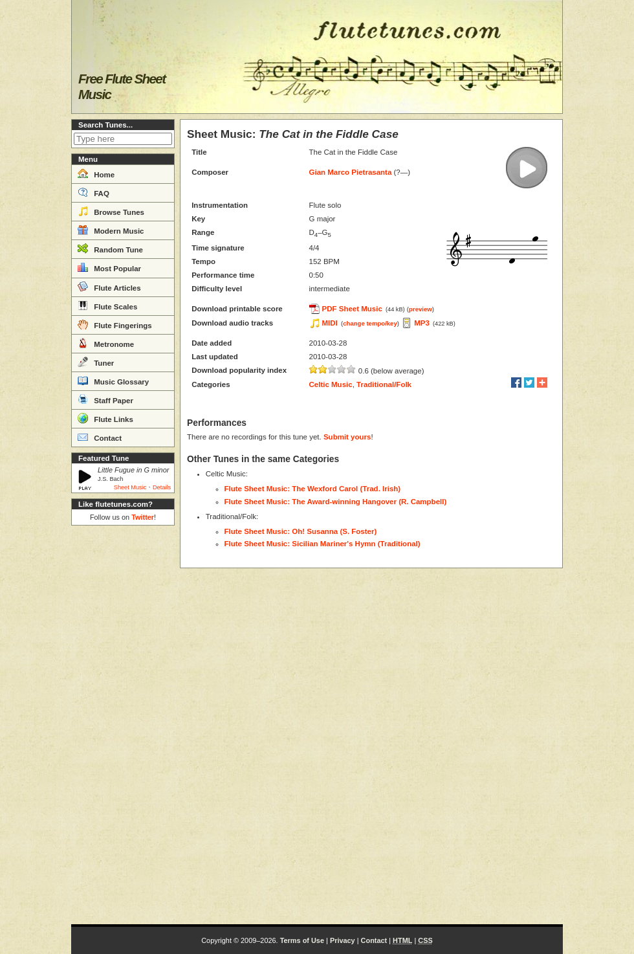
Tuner (96, 362)
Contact (100, 437)
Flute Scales (107, 305)
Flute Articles (109, 287)
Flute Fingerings (115, 324)
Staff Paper (105, 399)
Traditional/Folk (383, 384)
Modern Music (111, 230)
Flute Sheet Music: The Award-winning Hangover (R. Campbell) (335, 501)
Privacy (342, 940)
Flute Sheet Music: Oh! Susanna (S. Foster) (300, 531)
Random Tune (110, 248)
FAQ (93, 192)
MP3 (422, 323)
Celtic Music (331, 384)
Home (96, 173)
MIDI (330, 323)
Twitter (142, 517)
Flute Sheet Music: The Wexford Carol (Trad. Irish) (312, 489)
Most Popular (109, 267)
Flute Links (105, 418)
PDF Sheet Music (352, 309)
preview (420, 309)
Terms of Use (302, 940)
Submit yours (347, 437)
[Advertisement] (123, 725)
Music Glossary (113, 380)
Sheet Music (130, 487)
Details (162, 487)
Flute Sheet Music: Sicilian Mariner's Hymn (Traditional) (322, 544)
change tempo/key (370, 323)
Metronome (106, 343)
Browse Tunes (111, 211)
